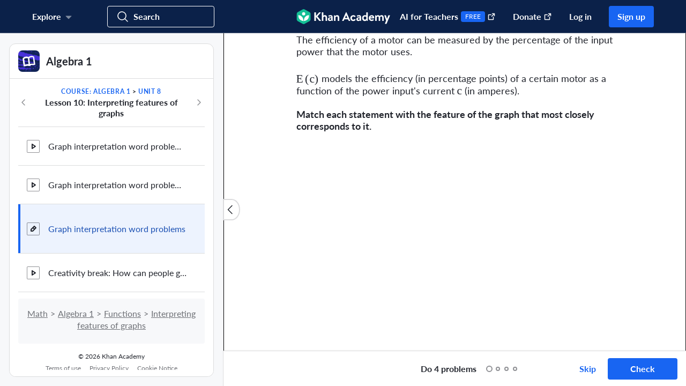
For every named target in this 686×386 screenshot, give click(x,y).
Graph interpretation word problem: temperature (118, 146)
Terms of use (63, 368)
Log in (580, 16)
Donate (532, 16)
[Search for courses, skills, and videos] (160, 16)
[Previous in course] (23, 102)
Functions (122, 313)
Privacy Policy (109, 368)
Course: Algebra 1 (95, 91)
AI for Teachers (448, 16)
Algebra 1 (76, 313)
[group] (454, 192)
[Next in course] (198, 102)
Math (37, 313)
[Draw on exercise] (242, 369)
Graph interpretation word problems (116, 229)
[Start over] (401, 369)
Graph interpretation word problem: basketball (118, 185)
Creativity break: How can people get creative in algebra (118, 273)
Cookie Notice (157, 368)
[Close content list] (231, 209)
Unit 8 (149, 91)
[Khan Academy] (343, 17)
